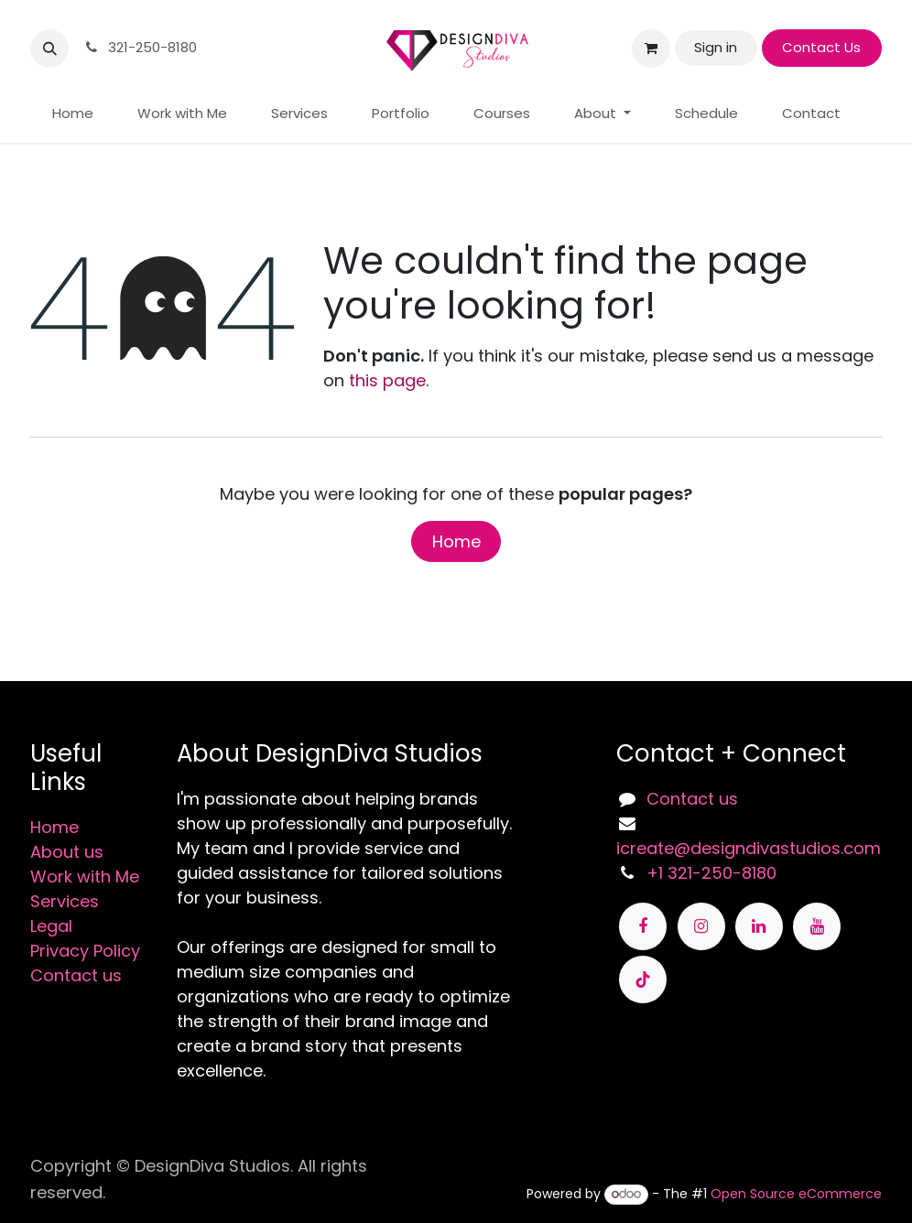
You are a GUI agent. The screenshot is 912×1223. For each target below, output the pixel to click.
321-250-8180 (139, 47)
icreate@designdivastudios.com (748, 848)
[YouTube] (817, 926)
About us (66, 851)
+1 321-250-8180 (711, 872)
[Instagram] (701, 926)
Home (456, 541)
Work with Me (84, 876)
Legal (51, 926)
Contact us (76, 975)
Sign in (715, 47)
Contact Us (821, 47)
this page (387, 380)
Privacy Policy (85, 950)
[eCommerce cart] (651, 48)
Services (64, 901)
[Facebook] (643, 926)
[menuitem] (72, 114)
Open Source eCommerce (796, 1194)
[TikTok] (643, 979)
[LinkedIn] (759, 926)
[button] (49, 48)
